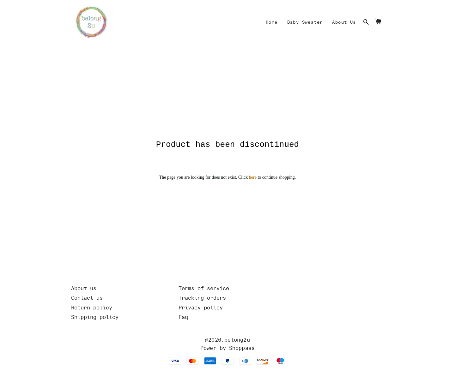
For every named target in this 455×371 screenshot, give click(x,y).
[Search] (366, 22)
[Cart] (378, 22)
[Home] (90, 22)
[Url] (120, 289)
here (253, 178)
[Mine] (271, 22)
